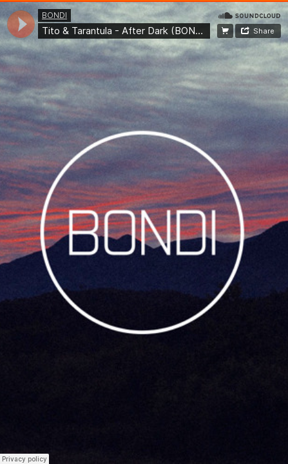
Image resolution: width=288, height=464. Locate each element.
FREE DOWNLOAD (225, 31)
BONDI (54, 15)
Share (263, 30)
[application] (21, 24)
